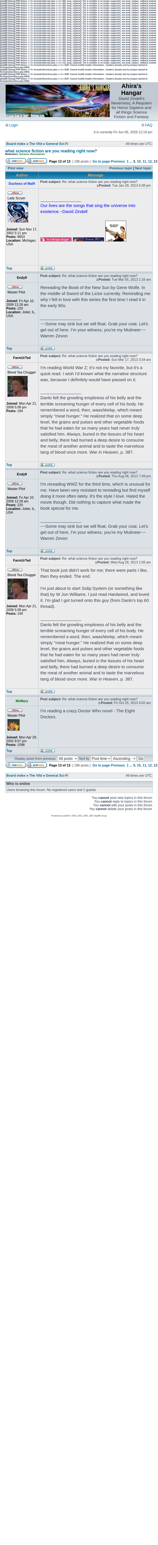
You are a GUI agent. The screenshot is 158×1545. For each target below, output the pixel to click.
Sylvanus (24, 154)
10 (139, 161)
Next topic (143, 168)
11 (144, 161)
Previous (118, 161)
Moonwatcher (37, 154)
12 (150, 161)
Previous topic (120, 168)
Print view (16, 168)
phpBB (66, 816)
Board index (15, 144)
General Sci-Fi (57, 144)
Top (9, 268)
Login (12, 125)
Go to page (101, 161)
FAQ (147, 125)
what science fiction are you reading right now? (51, 151)
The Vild (35, 144)
